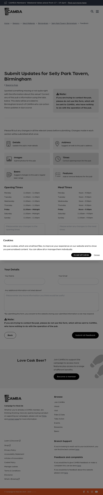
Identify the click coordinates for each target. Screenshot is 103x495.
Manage (97, 255)
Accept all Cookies (81, 255)
